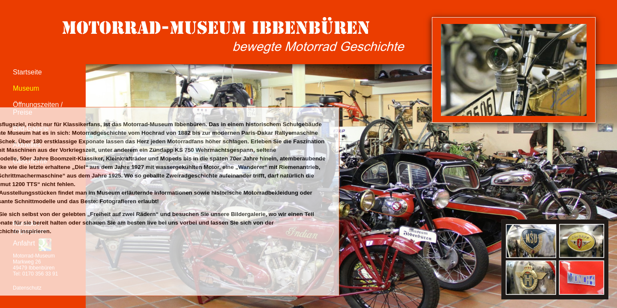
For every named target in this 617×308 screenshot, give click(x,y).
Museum (26, 88)
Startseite (27, 72)
